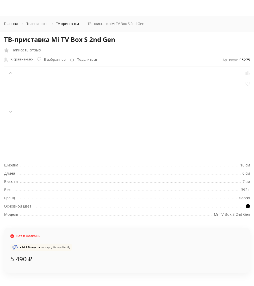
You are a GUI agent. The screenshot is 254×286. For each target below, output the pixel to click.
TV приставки (67, 23)
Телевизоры (36, 23)
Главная (11, 23)
